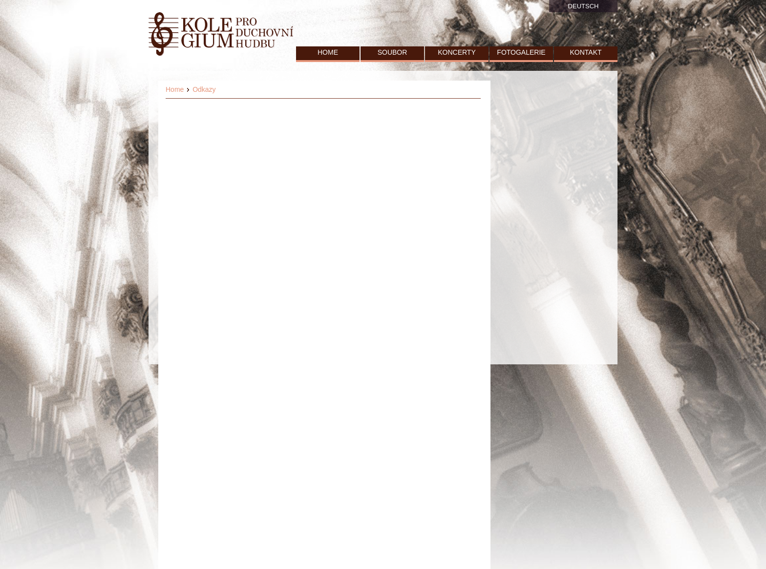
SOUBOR (392, 52)
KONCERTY (457, 52)
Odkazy (203, 89)
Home (175, 89)
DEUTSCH (583, 6)
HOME (328, 52)
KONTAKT (585, 52)
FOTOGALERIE (521, 52)
